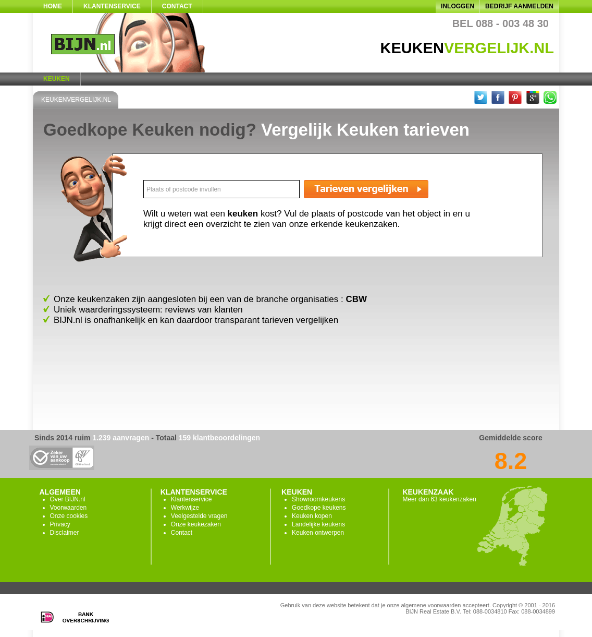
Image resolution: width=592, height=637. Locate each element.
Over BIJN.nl (67, 499)
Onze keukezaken (196, 524)
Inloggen (457, 6)
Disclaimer (64, 532)
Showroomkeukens (318, 499)
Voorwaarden (68, 507)
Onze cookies (69, 516)
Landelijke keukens (318, 524)
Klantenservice (112, 6)
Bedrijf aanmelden (519, 6)
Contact (177, 6)
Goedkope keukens (319, 507)
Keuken (56, 78)
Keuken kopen (312, 516)
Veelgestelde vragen (199, 516)
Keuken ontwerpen (318, 532)
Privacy (60, 524)
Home (52, 6)
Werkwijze (185, 507)
